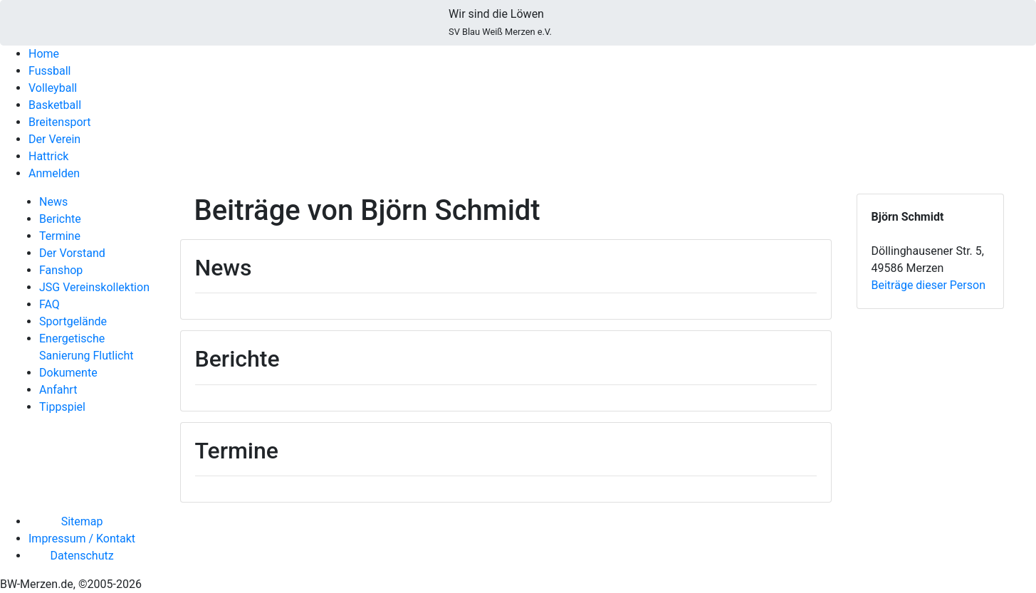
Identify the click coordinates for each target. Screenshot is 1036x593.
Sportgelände (73, 321)
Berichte (60, 219)
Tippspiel (62, 407)
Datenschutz (81, 555)
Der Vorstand (72, 253)
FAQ (49, 304)
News (53, 202)
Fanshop (61, 270)
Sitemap (82, 521)
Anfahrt (58, 390)
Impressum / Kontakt (81, 538)
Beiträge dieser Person (928, 285)
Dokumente (68, 372)
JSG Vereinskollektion (94, 287)
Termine (59, 236)
